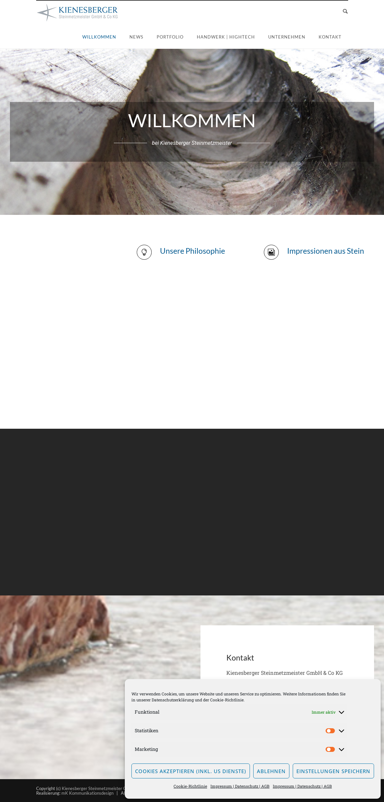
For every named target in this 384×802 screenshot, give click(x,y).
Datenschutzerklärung (173, 699)
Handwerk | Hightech (226, 37)
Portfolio (170, 37)
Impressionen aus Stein (325, 250)
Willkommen (99, 37)
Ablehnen (271, 771)
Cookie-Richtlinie (227, 699)
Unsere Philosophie (192, 250)
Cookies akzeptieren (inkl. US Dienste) (190, 771)
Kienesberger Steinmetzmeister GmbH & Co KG (107, 788)
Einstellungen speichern (333, 771)
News (136, 37)
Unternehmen (286, 37)
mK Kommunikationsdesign (87, 793)
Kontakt (330, 37)
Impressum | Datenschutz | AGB (239, 786)
